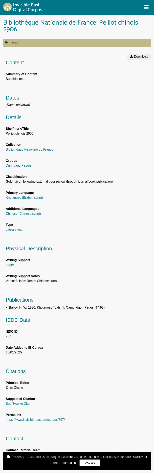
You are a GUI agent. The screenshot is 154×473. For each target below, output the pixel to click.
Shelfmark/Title (17, 128)
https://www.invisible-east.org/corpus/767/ (35, 419)
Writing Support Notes (23, 276)
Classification (16, 176)
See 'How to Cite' (18, 403)
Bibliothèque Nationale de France (29, 149)
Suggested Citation (20, 399)
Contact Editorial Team (23, 450)
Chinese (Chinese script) (23, 213)
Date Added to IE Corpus (25, 347)
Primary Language (20, 192)
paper (10, 265)
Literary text (14, 229)
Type (9, 224)
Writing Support (18, 260)
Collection (13, 144)
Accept (90, 462)
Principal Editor (17, 382)
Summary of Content (21, 74)
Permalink (13, 415)
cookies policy (134, 457)
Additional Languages (22, 208)
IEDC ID (12, 331)
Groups (11, 160)
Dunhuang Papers (19, 165)
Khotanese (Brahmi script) (24, 197)
